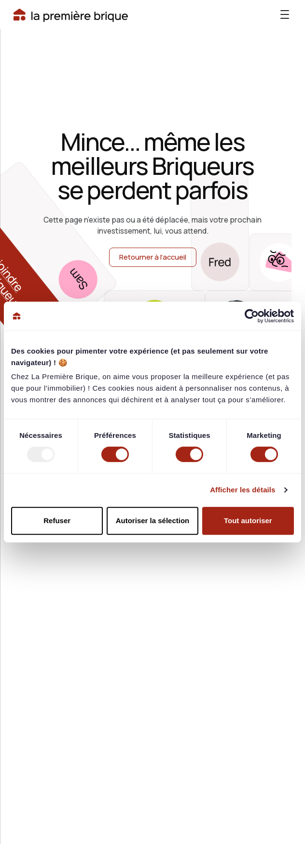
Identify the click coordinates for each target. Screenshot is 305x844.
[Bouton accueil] (71, 14)
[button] (284, 14)
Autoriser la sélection (153, 520)
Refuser (56, 520)
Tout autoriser (248, 520)
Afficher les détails (242, 490)
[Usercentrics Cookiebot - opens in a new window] (251, 316)
